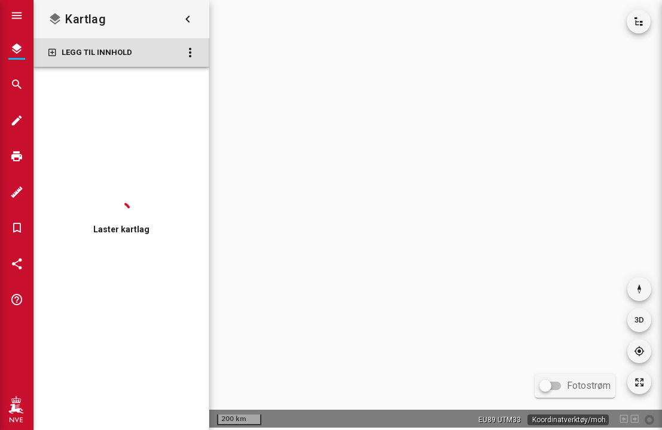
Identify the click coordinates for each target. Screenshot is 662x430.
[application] (435, 214)
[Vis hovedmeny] (17, 15)
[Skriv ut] (17, 156)
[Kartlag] (17, 49)
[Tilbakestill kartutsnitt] (639, 382)
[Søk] (17, 85)
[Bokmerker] (17, 228)
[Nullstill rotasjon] (639, 289)
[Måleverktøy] (17, 192)
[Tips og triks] (17, 300)
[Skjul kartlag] (188, 19)
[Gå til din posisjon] (639, 351)
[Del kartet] (17, 264)
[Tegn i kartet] (17, 121)
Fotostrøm (589, 385)
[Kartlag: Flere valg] (190, 52)
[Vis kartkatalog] (639, 21)
